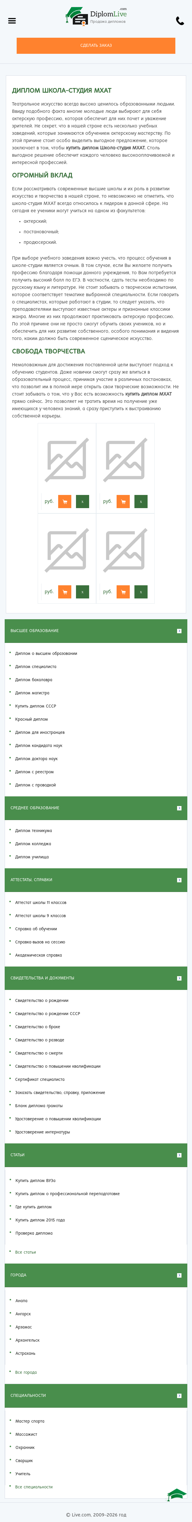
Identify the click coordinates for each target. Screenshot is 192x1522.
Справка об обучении (36, 929)
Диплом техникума (33, 831)
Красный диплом (31, 719)
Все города (26, 1373)
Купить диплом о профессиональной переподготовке (67, 1194)
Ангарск (23, 1314)
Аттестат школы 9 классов (40, 916)
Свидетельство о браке (37, 1027)
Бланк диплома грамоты (39, 1106)
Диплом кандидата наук (38, 746)
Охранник (24, 1448)
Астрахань (25, 1354)
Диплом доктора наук (36, 759)
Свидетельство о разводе (39, 1040)
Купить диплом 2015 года (40, 1220)
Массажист (26, 1435)
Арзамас (23, 1327)
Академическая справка (38, 955)
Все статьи (25, 1252)
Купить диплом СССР (35, 706)
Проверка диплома (34, 1233)
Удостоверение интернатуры (42, 1132)
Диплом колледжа (33, 844)
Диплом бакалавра (33, 680)
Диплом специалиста (35, 667)
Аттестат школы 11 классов (40, 903)
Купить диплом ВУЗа (35, 1181)
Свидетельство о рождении (41, 1001)
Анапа (21, 1301)
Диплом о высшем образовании (46, 654)
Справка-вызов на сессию (40, 942)
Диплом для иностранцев (40, 733)
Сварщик (24, 1461)
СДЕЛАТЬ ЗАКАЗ (96, 46)
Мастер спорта (29, 1421)
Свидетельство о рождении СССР (47, 1014)
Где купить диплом (33, 1207)
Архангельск (27, 1340)
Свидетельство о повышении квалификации (58, 1066)
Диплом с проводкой (35, 785)
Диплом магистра (32, 693)
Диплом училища (32, 857)
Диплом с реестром (34, 772)
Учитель (22, 1474)
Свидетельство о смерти (39, 1053)
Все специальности (34, 1487)
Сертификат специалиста (40, 1080)
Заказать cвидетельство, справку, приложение (60, 1093)
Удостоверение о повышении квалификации (58, 1119)
